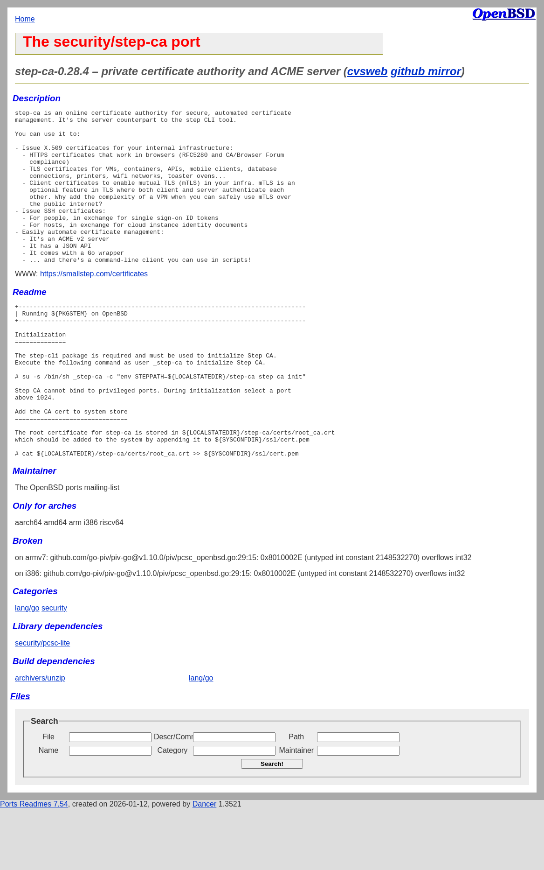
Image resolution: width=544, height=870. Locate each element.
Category (172, 812)
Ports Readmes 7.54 (34, 866)
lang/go (27, 670)
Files (20, 758)
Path (296, 798)
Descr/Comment (172, 798)
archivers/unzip (40, 740)
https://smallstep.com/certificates (94, 305)
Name (49, 812)
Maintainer (296, 812)
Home (25, 19)
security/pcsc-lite (42, 705)
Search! (272, 825)
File (48, 798)
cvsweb (367, 71)
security (54, 670)
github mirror (426, 71)
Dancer (205, 866)
